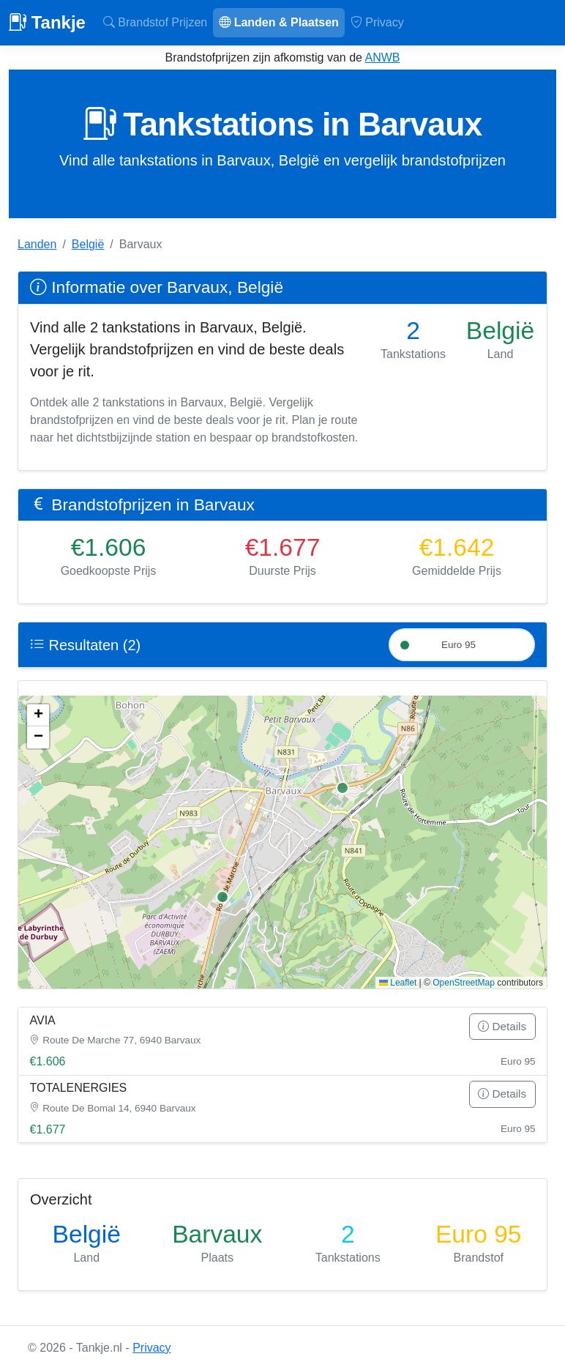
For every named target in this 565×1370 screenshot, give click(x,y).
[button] (38, 719)
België (88, 244)
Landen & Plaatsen (279, 22)
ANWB (382, 57)
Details (500, 1030)
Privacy (377, 22)
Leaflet (397, 985)
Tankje (47, 22)
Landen (37, 244)
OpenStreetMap (464, 985)
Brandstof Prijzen (155, 22)
